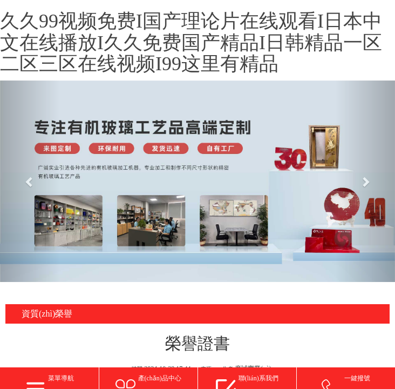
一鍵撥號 (357, 378)
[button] (29, 182)
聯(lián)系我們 (258, 378)
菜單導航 (61, 378)
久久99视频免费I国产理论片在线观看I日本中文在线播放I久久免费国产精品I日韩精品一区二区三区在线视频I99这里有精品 (191, 42)
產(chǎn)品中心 (159, 378)
